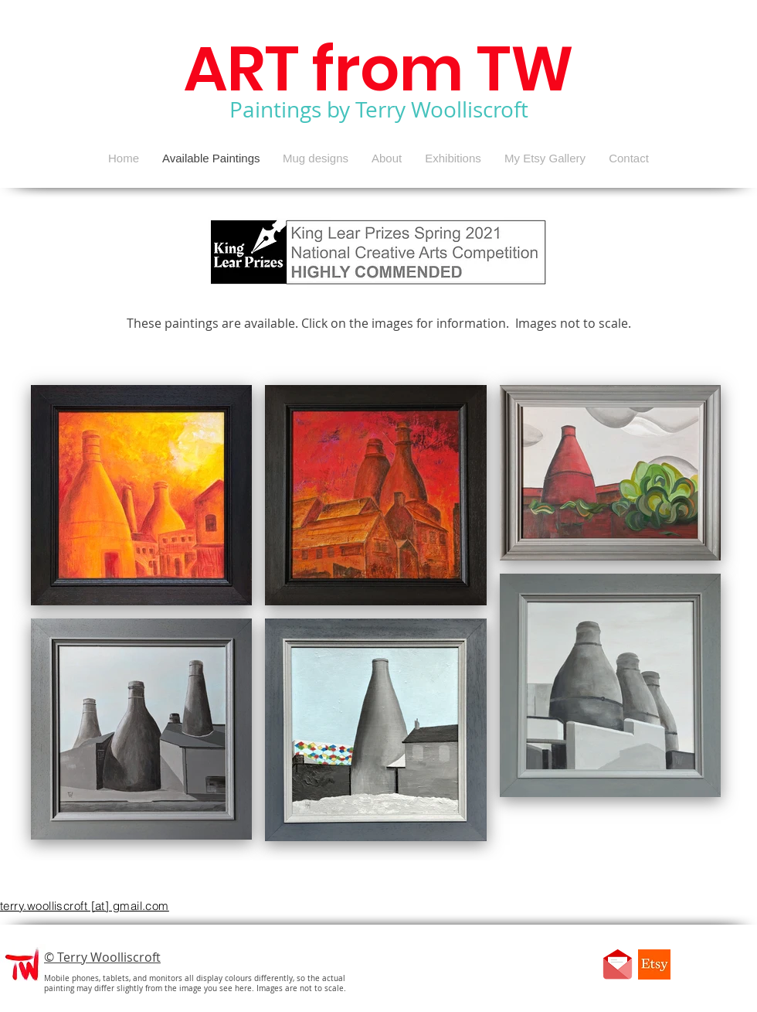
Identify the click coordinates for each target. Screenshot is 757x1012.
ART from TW (379, 69)
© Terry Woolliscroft (102, 957)
